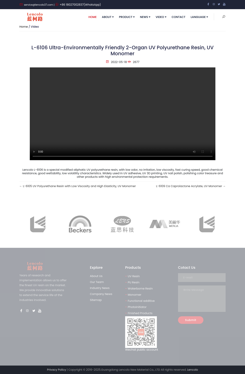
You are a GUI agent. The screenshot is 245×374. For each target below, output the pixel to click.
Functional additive (140, 300)
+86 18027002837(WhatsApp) (80, 5)
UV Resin (132, 276)
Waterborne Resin (139, 288)
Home (92, 17)
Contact (178, 17)
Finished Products (138, 313)
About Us (96, 276)
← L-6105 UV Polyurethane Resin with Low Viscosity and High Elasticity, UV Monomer (77, 186)
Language (199, 17)
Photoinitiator (135, 307)
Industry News (99, 288)
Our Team (97, 282)
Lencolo (192, 370)
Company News (101, 294)
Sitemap (96, 300)
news (145, 17)
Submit (190, 320)
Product (127, 17)
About (108, 17)
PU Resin (132, 282)
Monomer (133, 294)
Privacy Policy (56, 370)
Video (161, 17)
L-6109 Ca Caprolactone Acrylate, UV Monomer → (191, 186)
